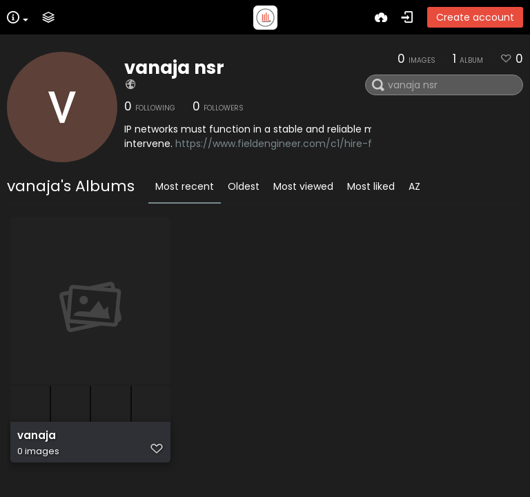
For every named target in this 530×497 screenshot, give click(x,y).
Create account (475, 17)
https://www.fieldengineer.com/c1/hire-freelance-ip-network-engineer (348, 143)
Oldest (243, 186)
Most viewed (303, 186)
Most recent (184, 186)
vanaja (36, 435)
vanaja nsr (174, 67)
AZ (414, 186)
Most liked (371, 186)
